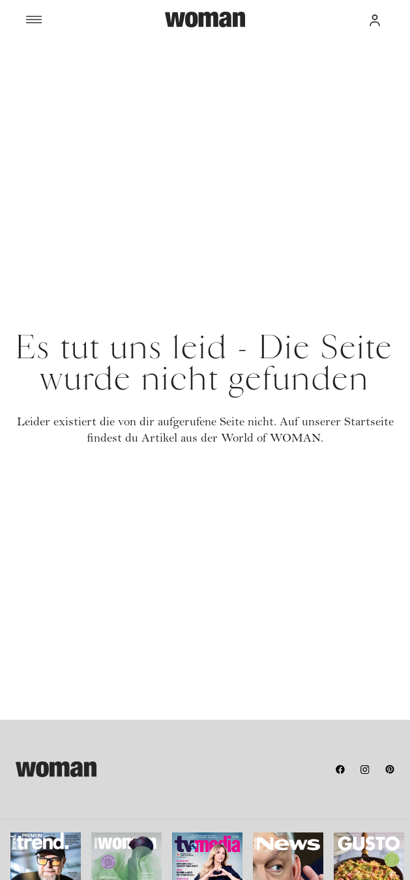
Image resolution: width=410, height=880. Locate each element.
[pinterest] (389, 769)
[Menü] (95, 19)
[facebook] (340, 769)
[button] (375, 19)
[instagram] (365, 769)
